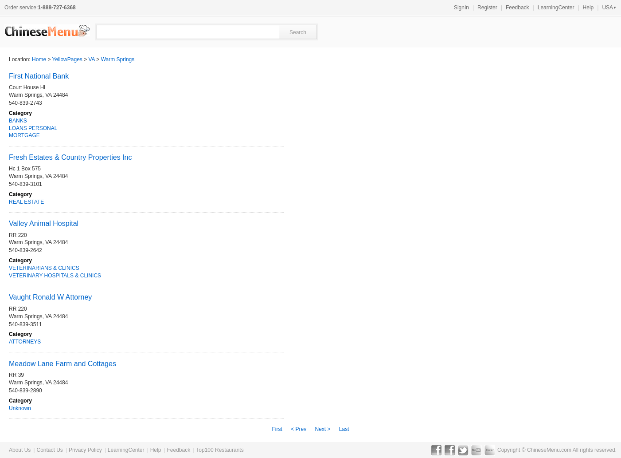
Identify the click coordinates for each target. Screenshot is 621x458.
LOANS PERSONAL (33, 128)
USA (609, 7)
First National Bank (39, 76)
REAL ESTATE (26, 202)
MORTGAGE (24, 135)
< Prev (298, 429)
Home (39, 59)
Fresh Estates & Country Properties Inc (70, 157)
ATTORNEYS (25, 342)
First (277, 429)
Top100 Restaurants (219, 450)
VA (92, 59)
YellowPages (67, 59)
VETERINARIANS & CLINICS (44, 268)
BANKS (18, 121)
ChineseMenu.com (549, 450)
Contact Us (49, 450)
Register (487, 7)
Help (588, 7)
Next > (322, 429)
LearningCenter (556, 7)
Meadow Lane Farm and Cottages (62, 363)
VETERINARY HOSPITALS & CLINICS (55, 275)
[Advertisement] (514, 304)
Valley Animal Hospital (43, 223)
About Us (20, 450)
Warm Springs (118, 59)
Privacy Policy (85, 450)
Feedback (517, 7)
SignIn (461, 7)
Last (344, 429)
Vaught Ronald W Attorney (50, 297)
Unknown (20, 408)
